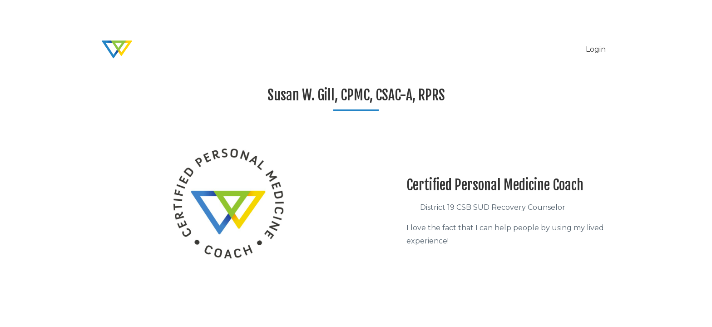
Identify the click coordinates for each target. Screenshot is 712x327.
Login (596, 49)
